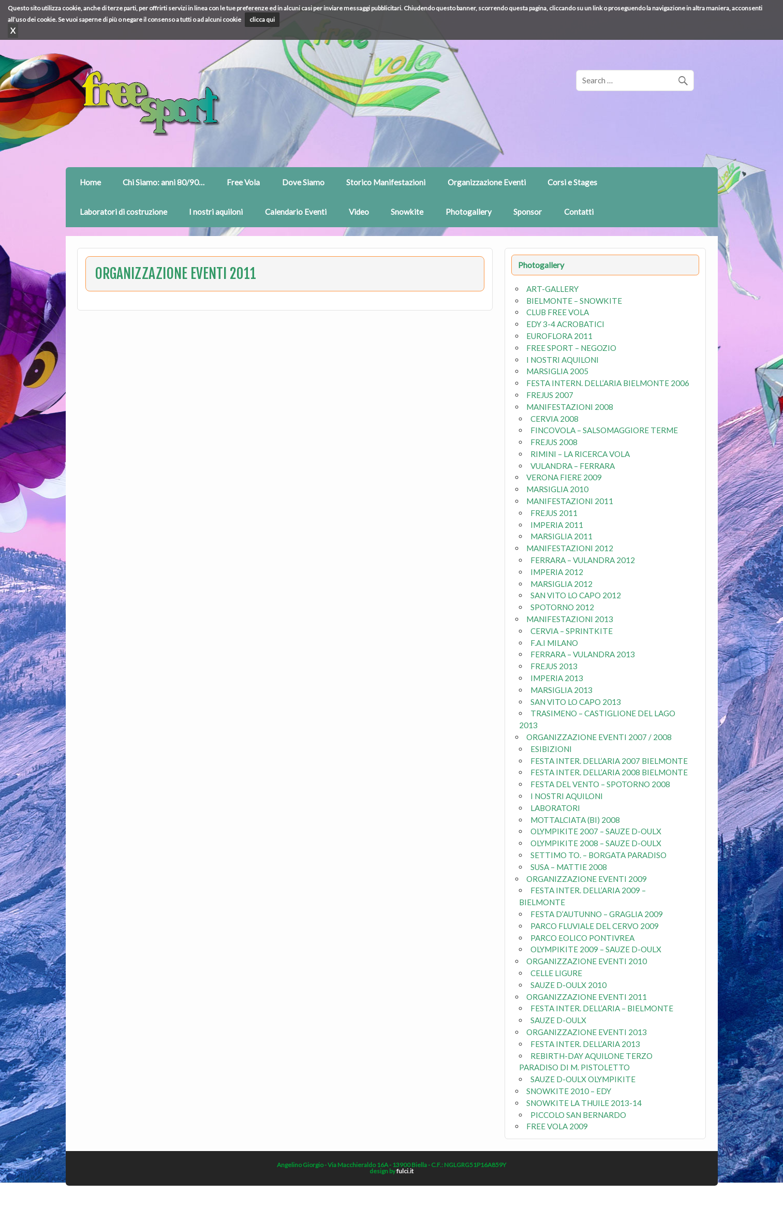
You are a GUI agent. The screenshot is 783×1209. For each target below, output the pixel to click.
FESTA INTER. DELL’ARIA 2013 (585, 1044)
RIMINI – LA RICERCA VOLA (580, 454)
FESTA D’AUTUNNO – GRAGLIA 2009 (596, 914)
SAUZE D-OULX (558, 1020)
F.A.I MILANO (554, 642)
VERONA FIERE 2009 (564, 477)
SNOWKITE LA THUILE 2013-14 (584, 1103)
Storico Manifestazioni (385, 182)
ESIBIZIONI (551, 749)
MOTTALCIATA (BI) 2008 (575, 819)
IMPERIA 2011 (556, 524)
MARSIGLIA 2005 (557, 371)
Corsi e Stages (572, 182)
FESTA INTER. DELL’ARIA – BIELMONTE (601, 1008)
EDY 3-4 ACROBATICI (565, 324)
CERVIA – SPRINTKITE (571, 631)
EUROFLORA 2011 (559, 336)
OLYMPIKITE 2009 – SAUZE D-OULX (595, 949)
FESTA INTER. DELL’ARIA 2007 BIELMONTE (609, 760)
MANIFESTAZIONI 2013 (569, 619)
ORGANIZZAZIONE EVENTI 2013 (586, 1032)
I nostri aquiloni (216, 211)
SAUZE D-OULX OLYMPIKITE (583, 1079)
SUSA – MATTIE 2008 (568, 867)
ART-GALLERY (552, 288)
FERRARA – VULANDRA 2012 (582, 560)
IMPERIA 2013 (556, 678)
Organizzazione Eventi (487, 182)
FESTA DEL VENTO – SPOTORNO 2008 (600, 784)
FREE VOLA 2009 (557, 1126)
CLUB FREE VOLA (557, 312)
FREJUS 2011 (554, 513)
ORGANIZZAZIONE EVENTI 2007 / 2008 (599, 737)
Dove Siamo (303, 182)
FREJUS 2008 (554, 442)
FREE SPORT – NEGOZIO (571, 347)
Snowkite (407, 211)
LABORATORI (555, 808)
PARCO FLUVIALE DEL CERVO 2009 (594, 926)
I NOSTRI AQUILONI (562, 359)
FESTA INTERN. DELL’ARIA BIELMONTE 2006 (607, 383)
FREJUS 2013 (554, 666)
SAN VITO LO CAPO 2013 (575, 701)
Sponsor (527, 211)
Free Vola (243, 182)
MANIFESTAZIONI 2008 (569, 406)
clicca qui (262, 19)
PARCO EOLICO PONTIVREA (582, 937)
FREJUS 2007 (549, 395)
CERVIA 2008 (554, 418)
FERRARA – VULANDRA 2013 (582, 654)
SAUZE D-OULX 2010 (568, 985)
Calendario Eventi (296, 211)
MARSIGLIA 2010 (557, 489)
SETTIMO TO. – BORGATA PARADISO (598, 855)
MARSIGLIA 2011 (561, 536)
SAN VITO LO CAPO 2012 (575, 595)
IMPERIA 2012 (556, 572)
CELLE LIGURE (556, 973)
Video (359, 211)
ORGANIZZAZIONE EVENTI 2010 (586, 961)
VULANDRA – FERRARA (572, 465)
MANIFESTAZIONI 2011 (569, 501)
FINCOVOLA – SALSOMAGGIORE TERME (604, 430)
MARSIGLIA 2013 (561, 690)
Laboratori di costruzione (123, 211)
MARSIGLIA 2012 (561, 583)
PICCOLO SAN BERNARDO (578, 1114)
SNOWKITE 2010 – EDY (568, 1091)
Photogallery (469, 211)
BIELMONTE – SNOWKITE (574, 300)
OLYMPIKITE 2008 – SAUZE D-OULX (595, 843)
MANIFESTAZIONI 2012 (569, 548)
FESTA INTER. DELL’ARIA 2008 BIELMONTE (609, 772)
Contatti (579, 211)
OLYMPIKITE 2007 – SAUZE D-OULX (595, 831)
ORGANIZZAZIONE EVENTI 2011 (586, 996)
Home (90, 182)
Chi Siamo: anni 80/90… (163, 182)
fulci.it (404, 1171)
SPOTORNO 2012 (562, 607)
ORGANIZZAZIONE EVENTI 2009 (586, 878)
